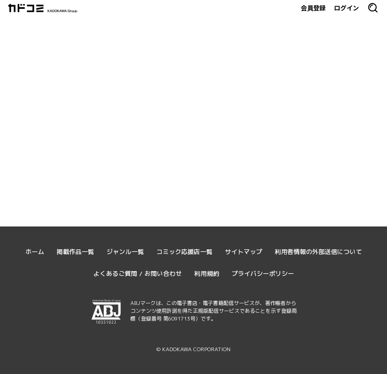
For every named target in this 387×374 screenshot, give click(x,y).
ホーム (34, 251)
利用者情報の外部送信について (318, 251)
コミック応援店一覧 (184, 251)
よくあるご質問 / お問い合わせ (138, 273)
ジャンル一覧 (125, 251)
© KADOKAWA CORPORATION (193, 349)
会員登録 (313, 8)
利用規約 (206, 273)
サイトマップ (243, 251)
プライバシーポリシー (263, 273)
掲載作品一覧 (75, 251)
